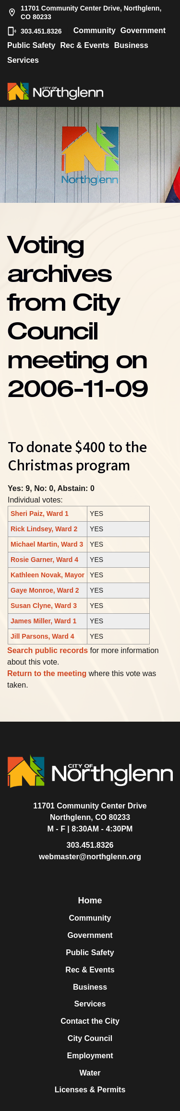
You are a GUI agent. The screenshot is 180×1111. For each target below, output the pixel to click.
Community (94, 30)
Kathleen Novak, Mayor (47, 575)
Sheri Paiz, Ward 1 (40, 513)
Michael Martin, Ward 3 (47, 544)
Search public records (47, 650)
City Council (90, 1038)
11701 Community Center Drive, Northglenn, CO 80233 (84, 12)
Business (131, 45)
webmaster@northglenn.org (90, 857)
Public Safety (31, 45)
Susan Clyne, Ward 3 (44, 605)
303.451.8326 (34, 31)
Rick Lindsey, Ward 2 (44, 529)
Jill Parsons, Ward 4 (42, 636)
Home (90, 900)
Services (23, 60)
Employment (90, 1056)
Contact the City (90, 1021)
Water (90, 1073)
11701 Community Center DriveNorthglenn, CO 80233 (90, 811)
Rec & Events (84, 45)
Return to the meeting (46, 673)
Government (143, 30)
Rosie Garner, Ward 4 (44, 559)
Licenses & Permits (90, 1090)
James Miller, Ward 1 (43, 621)
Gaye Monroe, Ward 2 (45, 590)
